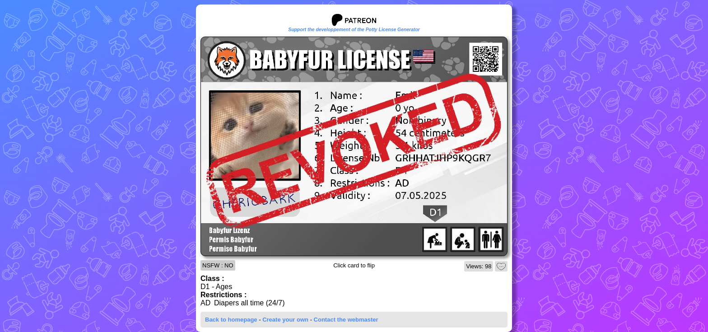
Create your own (285, 319)
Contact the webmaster (346, 319)
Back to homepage (231, 319)
